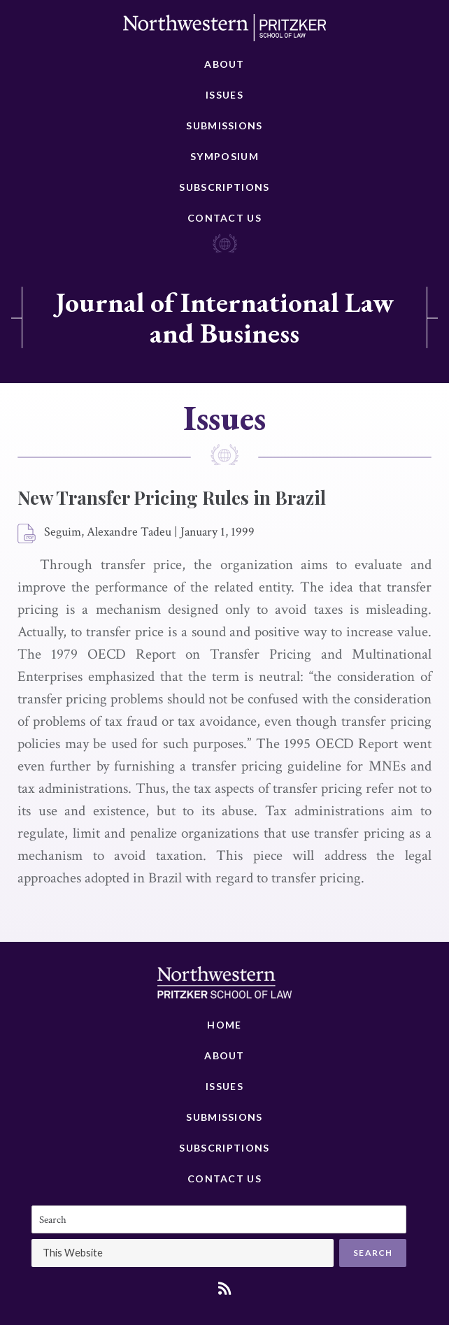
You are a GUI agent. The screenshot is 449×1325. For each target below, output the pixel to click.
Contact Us (224, 218)
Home (224, 1025)
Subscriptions (224, 187)
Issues (224, 95)
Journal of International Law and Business (224, 317)
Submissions (224, 125)
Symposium (224, 156)
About (224, 64)
